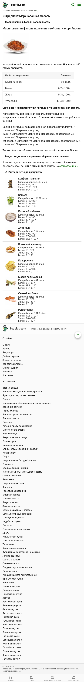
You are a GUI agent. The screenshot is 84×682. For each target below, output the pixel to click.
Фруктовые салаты (12, 613)
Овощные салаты (12, 475)
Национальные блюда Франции (19, 460)
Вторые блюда (10, 388)
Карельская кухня (12, 655)
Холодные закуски (12, 407)
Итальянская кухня (13, 536)
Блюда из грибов (11, 494)
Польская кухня (11, 628)
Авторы (6, 348)
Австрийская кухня (13, 601)
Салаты (6, 399)
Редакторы (8, 352)
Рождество (8, 464)
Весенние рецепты (12, 605)
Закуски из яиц (10, 502)
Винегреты (8, 582)
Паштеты (7, 525)
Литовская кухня (11, 659)
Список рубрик (10, 367)
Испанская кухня (11, 586)
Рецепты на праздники (15, 491)
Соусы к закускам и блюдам (17, 510)
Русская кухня (10, 571)
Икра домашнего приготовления (20, 575)
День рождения (11, 590)
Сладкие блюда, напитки (16, 468)
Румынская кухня (12, 620)
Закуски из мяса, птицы (15, 437)
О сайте (6, 345)
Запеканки (8, 479)
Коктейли (7, 487)
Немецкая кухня (11, 617)
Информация (9, 452)
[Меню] (79, 4)
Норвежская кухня (12, 594)
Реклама (7, 371)
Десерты (7, 422)
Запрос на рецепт (12, 360)
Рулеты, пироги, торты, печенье (19, 395)
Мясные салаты (11, 498)
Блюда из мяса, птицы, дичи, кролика (22, 391)
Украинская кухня (12, 643)
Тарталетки (8, 544)
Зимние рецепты (11, 506)
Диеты (6, 533)
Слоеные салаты (11, 563)
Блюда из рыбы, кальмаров (17, 414)
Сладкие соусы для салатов (17, 567)
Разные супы (9, 441)
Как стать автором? (13, 364)
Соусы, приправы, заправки (17, 514)
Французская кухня (13, 578)
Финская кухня (10, 609)
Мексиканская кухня (13, 540)
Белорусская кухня (12, 640)
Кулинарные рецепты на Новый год (21, 552)
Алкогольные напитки (14, 548)
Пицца (6, 456)
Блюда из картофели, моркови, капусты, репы (26, 403)
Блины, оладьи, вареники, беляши (20, 449)
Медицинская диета (13, 517)
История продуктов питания (17, 426)
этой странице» (68, 166)
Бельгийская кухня (12, 624)
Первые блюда (10, 410)
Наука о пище (10, 433)
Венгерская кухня (12, 632)
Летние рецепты (11, 556)
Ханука (6, 598)
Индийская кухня (11, 521)
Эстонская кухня (11, 651)
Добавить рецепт (12, 356)
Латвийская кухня (12, 647)
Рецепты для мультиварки (16, 529)
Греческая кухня (11, 636)
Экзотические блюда (14, 430)
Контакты (8, 375)
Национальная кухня (13, 483)
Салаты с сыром (11, 559)
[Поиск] (73, 4)
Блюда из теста (11, 418)
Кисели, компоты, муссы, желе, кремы (23, 472)
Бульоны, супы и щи (13, 445)
